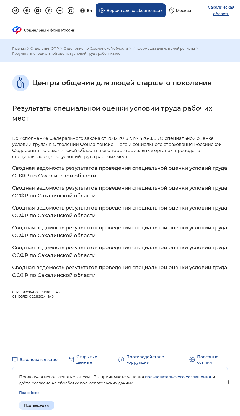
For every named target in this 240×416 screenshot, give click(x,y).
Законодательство (39, 359)
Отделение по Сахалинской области (96, 48)
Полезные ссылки (207, 359)
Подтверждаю (36, 405)
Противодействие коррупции (145, 359)
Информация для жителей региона (164, 48)
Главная (19, 48)
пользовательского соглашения (178, 377)
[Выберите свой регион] (180, 10)
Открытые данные (86, 359)
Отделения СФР (44, 48)
